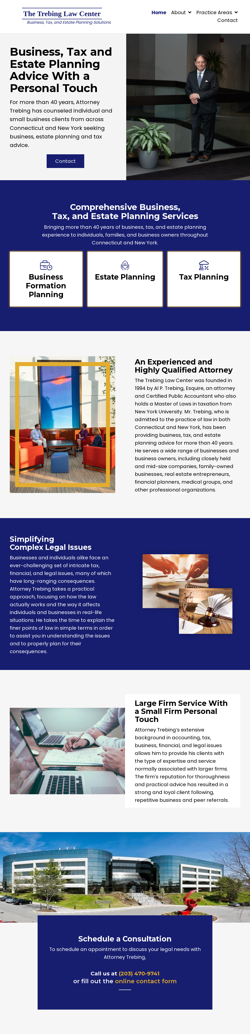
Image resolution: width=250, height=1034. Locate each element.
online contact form (146, 981)
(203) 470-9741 (139, 973)
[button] (65, 161)
